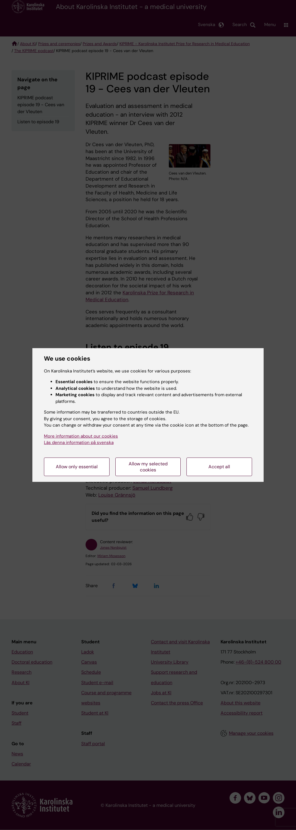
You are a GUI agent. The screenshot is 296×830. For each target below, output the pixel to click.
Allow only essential (77, 467)
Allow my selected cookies (148, 467)
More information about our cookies (81, 436)
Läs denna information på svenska (79, 442)
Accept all (219, 467)
